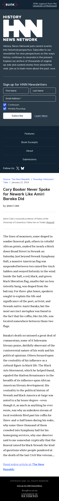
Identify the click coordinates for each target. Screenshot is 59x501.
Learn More (41, 115)
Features (29, 133)
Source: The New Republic (16, 179)
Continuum (13, 104)
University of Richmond (45, 5)
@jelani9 (50, 222)
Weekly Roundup (16, 108)
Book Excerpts (29, 142)
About (29, 150)
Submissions (30, 159)
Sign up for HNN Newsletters (29, 485)
